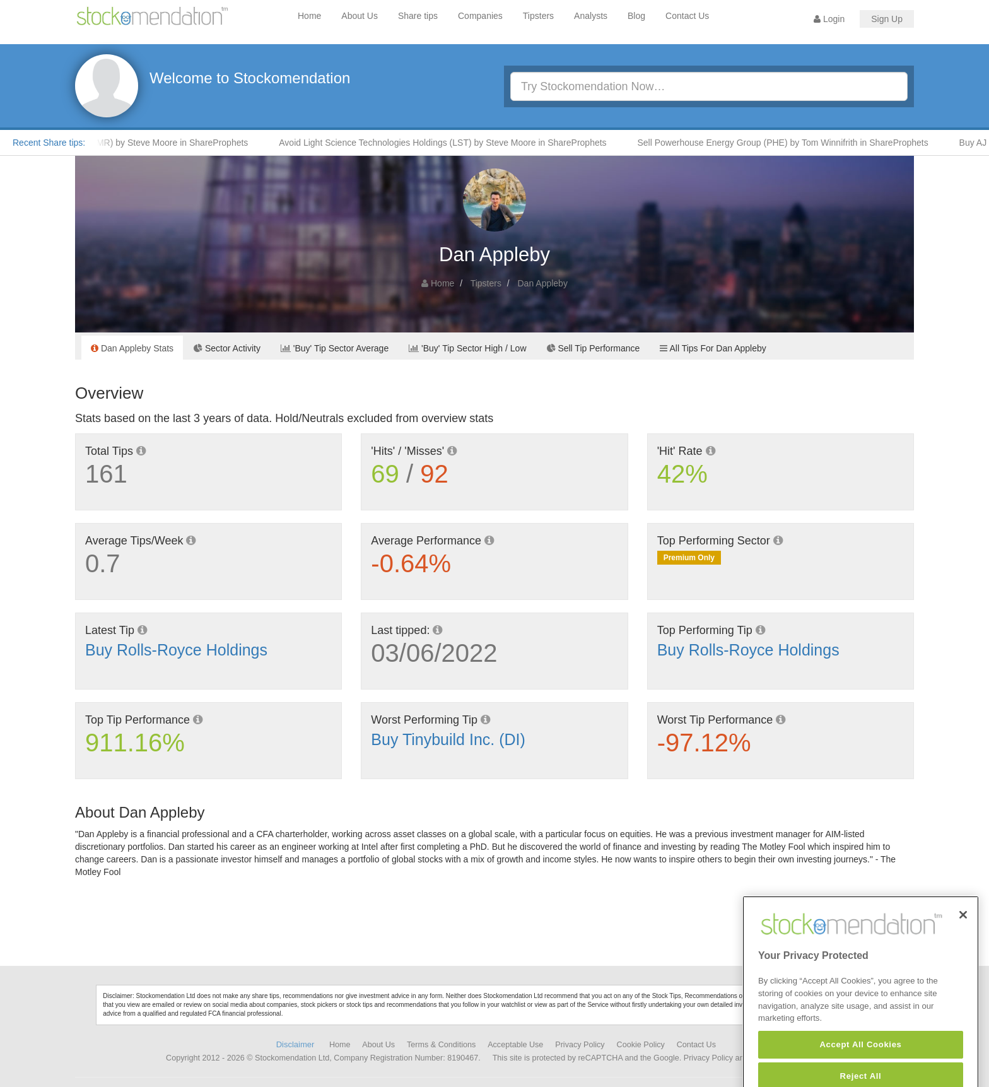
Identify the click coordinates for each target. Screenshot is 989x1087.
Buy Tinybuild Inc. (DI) (448, 739)
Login (829, 19)
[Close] (963, 930)
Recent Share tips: (49, 143)
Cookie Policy (641, 1044)
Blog (636, 16)
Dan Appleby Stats (132, 348)
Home (309, 16)
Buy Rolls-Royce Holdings (176, 650)
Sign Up (887, 19)
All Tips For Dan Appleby (713, 348)
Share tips (418, 16)
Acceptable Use (515, 1044)
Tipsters (538, 16)
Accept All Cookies (860, 1059)
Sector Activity (227, 348)
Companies (480, 16)
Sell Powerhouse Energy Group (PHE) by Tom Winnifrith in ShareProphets (786, 143)
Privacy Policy (579, 1044)
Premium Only (689, 557)
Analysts (590, 16)
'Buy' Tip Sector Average (335, 348)
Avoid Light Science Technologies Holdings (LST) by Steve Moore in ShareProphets (446, 143)
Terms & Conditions (441, 1044)
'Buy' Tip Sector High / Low (467, 348)
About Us (359, 16)
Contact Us (687, 16)
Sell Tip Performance (593, 348)
